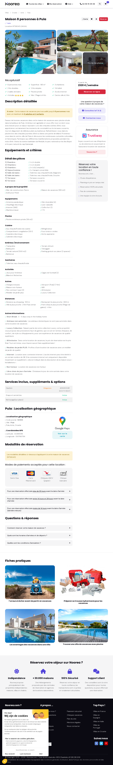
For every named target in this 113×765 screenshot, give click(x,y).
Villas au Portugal (96, 726)
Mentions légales (73, 722)
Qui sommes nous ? (48, 711)
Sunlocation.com (47, 730)
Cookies (8, 762)
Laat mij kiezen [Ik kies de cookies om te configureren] (25, 754)
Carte (85, 19)
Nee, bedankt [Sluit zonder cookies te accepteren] (10, 754)
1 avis (8, 23)
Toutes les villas (34, 4)
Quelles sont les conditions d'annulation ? (24, 543)
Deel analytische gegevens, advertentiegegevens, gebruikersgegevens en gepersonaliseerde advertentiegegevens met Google (21, 743)
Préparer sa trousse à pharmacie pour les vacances (83, 602)
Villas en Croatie (99, 731)
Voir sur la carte (62, 434)
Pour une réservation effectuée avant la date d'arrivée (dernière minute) (36, 509)
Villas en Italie (98, 721)
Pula (28, 13)
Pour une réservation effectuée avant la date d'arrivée (35, 491)
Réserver (103, 19)
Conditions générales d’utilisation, (56, 760)
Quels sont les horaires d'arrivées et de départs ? (27, 535)
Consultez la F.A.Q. (92, 110)
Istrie (22, 13)
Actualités (44, 722)
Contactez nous (92, 118)
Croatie (14, 13)
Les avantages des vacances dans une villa (30, 644)
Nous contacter (73, 726)
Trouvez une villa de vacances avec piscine (83, 644)
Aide (68, 4)
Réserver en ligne (92, 92)
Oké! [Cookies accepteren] (40, 754)
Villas (7, 13)
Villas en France (99, 711)
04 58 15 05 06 (87, 4)
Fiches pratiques (47, 726)
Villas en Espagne (96, 716)
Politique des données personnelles (86, 760)
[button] (4, 761)
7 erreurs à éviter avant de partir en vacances (30, 601)
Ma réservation (54, 4)
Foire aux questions (48, 715)
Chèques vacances (74, 715)
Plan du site (71, 719)
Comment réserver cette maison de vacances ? (26, 528)
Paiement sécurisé (74, 711)
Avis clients (44, 719)
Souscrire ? (92, 152)
